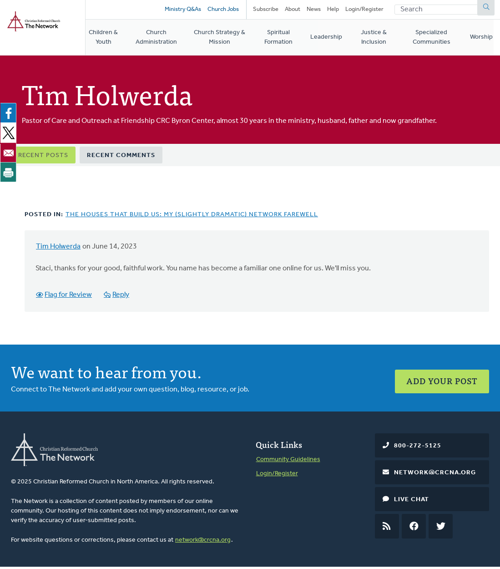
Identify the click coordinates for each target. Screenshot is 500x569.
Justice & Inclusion (379, 39)
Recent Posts (43, 157)
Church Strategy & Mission (223, 39)
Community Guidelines (288, 461)
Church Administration (158, 39)
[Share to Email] (10, 155)
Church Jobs (222, 10)
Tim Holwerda (58, 249)
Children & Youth (103, 39)
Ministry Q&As (182, 10)
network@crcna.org (203, 542)
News (314, 10)
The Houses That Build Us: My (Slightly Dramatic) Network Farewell (192, 216)
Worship (488, 39)
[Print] (10, 174)
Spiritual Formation (284, 39)
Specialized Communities (438, 39)
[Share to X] (10, 135)
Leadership (331, 39)
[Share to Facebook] (10, 116)
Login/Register (364, 10)
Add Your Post (442, 380)
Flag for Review (68, 297)
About (292, 10)
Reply (121, 297)
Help (333, 10)
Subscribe (265, 10)
